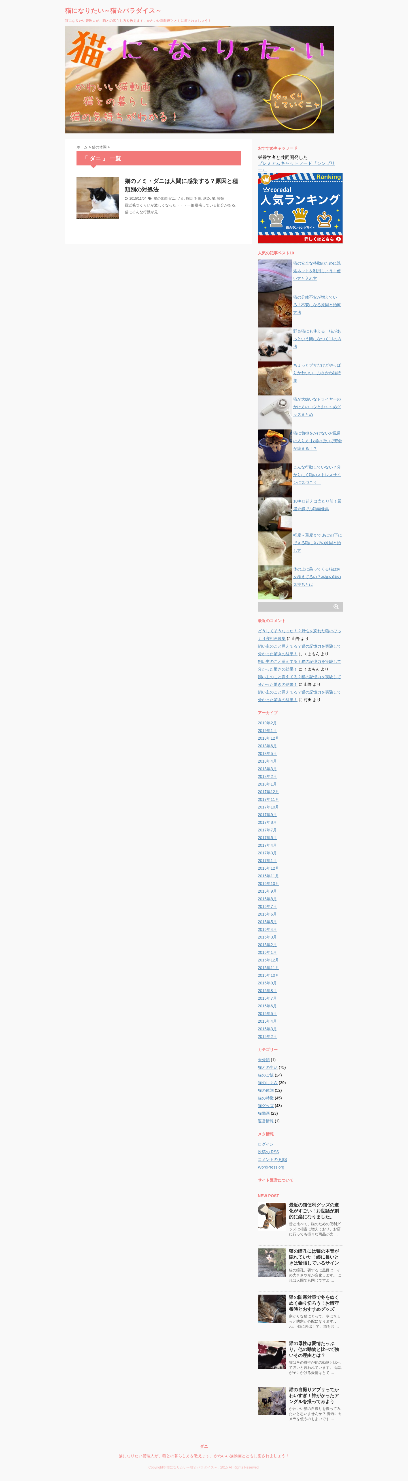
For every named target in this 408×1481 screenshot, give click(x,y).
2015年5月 (267, 1013)
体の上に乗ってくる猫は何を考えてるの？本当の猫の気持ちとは (317, 577)
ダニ (171, 199)
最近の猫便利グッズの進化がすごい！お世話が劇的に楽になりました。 (314, 1211)
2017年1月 (267, 860)
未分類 (264, 1059)
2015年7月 (267, 998)
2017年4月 (267, 845)
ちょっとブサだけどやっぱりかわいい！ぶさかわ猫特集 (317, 373)
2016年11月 (268, 876)
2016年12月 (268, 868)
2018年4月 (267, 761)
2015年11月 (268, 967)
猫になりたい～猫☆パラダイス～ (113, 10)
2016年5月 (267, 922)
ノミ (180, 199)
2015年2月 (267, 1036)
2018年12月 (268, 738)
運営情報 (266, 1121)
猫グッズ (266, 1105)
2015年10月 (268, 975)
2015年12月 (268, 960)
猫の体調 (160, 199)
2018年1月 (267, 784)
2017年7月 (267, 830)
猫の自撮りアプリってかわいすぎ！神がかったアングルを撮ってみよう (314, 1395)
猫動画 (264, 1113)
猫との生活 (268, 1067)
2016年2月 (267, 944)
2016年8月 (267, 899)
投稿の (268, 1152)
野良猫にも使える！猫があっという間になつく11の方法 (317, 339)
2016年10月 (268, 883)
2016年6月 (267, 914)
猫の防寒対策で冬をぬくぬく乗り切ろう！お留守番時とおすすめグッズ (314, 1303)
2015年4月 (267, 1021)
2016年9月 (267, 891)
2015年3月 (267, 1029)
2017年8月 (267, 822)
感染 (206, 199)
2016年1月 (267, 952)
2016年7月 (267, 906)
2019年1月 (267, 730)
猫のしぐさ (268, 1082)
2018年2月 (267, 776)
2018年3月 (267, 769)
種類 (220, 199)
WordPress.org (271, 1167)
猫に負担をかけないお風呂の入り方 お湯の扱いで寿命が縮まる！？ (317, 441)
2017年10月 (268, 807)
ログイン (266, 1144)
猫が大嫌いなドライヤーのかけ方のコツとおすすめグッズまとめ (317, 407)
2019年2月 (267, 723)
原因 (189, 199)
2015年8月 (267, 990)
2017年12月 (268, 792)
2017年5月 (267, 837)
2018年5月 (267, 753)
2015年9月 (267, 983)
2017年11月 (268, 799)
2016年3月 (267, 937)
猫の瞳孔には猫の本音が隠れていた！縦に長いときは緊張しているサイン (314, 1257)
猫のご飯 (266, 1075)
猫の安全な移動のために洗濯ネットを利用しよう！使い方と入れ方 (317, 271)
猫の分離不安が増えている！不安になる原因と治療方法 (317, 305)
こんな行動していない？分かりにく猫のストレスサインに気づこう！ (317, 475)
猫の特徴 (266, 1098)
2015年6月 (267, 1006)
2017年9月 (267, 814)
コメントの (272, 1159)
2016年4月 (267, 929)
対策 (197, 199)
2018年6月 (267, 746)
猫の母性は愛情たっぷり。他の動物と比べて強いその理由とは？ (314, 1349)
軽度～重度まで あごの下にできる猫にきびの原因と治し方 (317, 543)
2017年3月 (267, 853)
